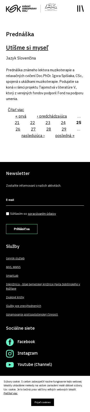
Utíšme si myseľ (27, 47)
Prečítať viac (11, 393)
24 (63, 122)
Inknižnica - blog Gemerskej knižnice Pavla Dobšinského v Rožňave (43, 287)
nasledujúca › (33, 135)
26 (18, 129)
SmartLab (12, 276)
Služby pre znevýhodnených (23, 306)
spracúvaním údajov (42, 214)
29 (64, 129)
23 (48, 122)
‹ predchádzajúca (52, 116)
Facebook (26, 342)
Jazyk (11, 58)
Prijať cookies (43, 402)
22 (32, 122)
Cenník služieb (15, 258)
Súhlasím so (33, 214)
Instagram (28, 353)
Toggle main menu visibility (80, 8)
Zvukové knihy (15, 297)
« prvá (20, 116)
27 (33, 129)
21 (17, 122)
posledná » (64, 135)
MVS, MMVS (13, 267)
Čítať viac (16, 109)
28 (48, 129)
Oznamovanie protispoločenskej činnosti (32, 314)
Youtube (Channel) (35, 364)
